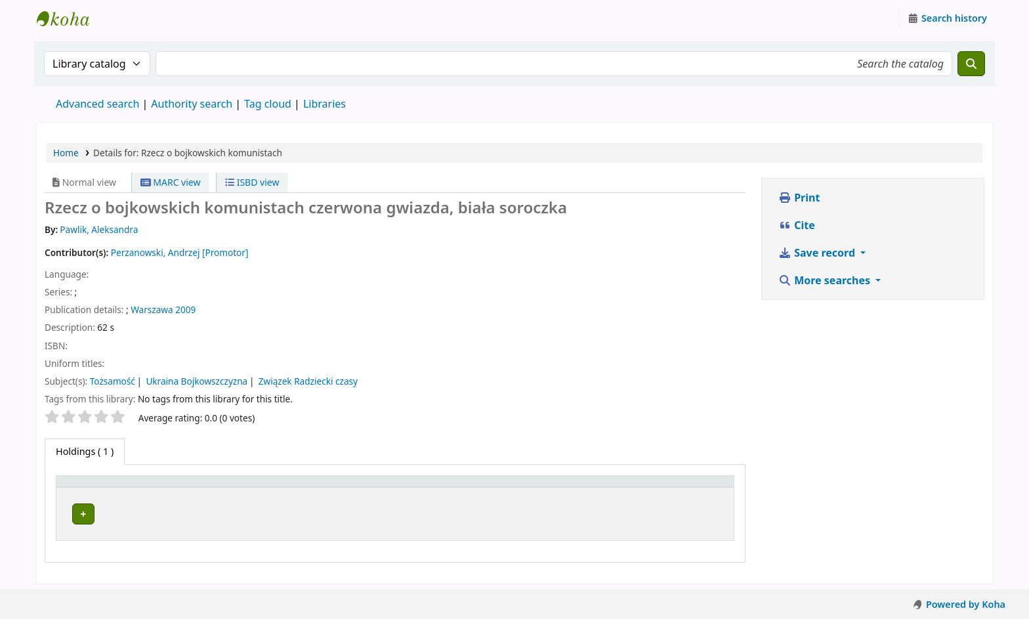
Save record (818, 252)
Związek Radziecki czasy (308, 381)
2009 (185, 309)
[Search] (971, 63)
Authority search (191, 103)
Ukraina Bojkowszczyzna (196, 381)
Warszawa (152, 309)
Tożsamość (112, 381)
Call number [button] (447, 487)
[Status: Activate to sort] (659, 487)
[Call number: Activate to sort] (498, 487)
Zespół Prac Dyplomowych (264, 511)
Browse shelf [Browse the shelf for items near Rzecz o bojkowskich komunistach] (485, 511)
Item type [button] (85, 487)
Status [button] (604, 487)
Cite (796, 225)
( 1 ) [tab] (85, 451)
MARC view (170, 182)
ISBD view (252, 182)
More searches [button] (825, 280)
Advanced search (97, 103)
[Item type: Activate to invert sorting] (125, 487)
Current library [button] (235, 487)
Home (66, 152)
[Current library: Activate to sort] (304, 487)
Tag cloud (267, 103)
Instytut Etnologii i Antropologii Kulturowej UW (69, 18)
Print (799, 197)
